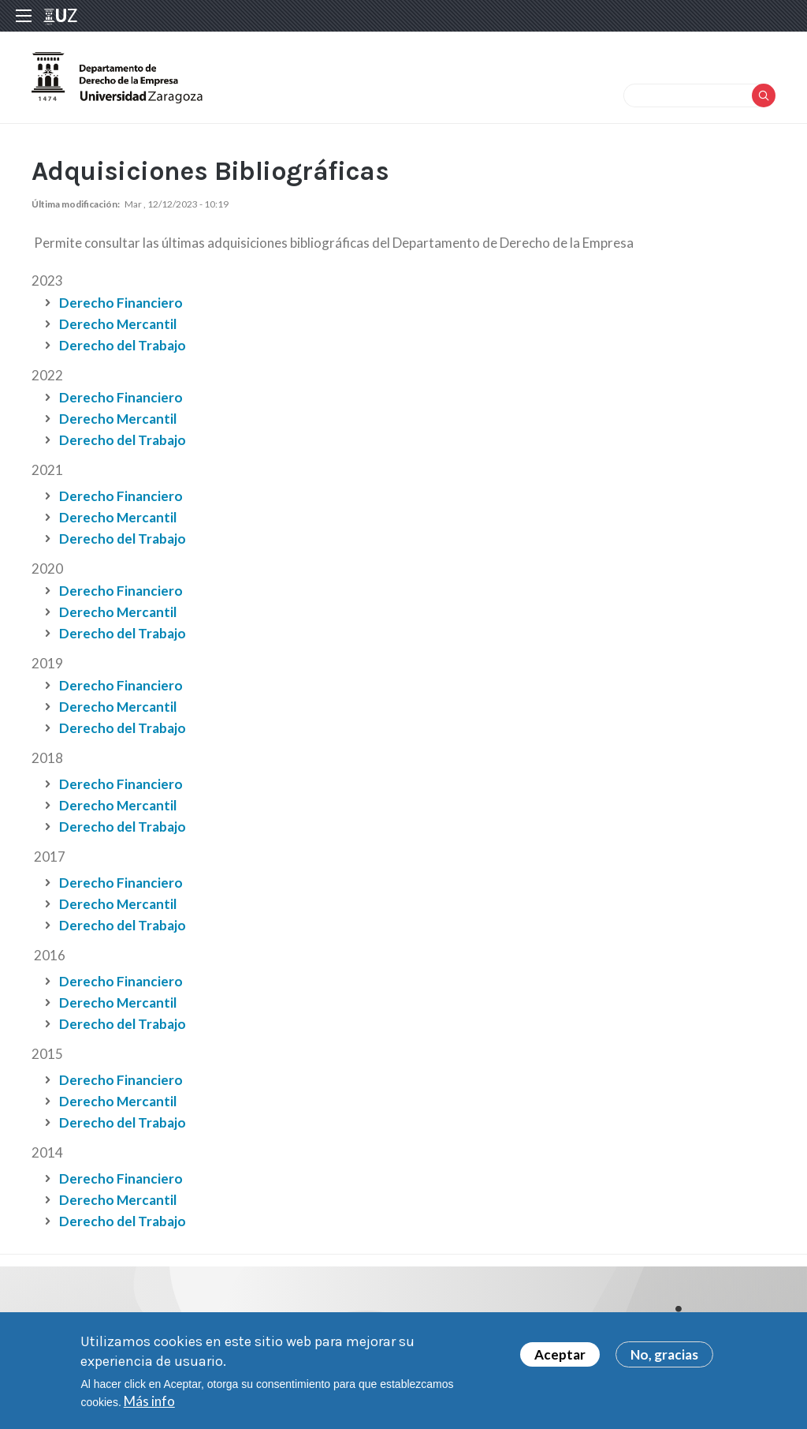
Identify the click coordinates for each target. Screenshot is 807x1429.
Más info (149, 1405)
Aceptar (560, 1358)
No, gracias (664, 1358)
